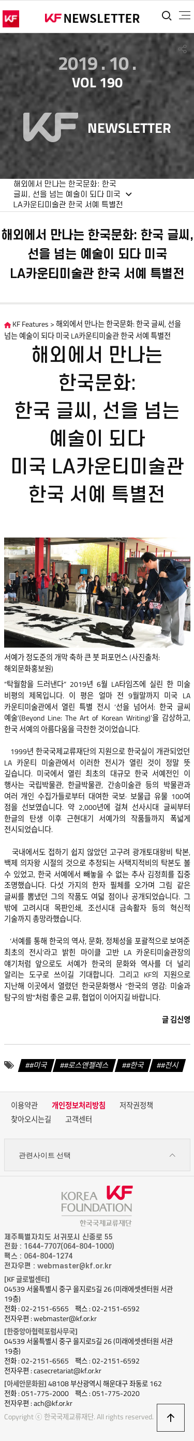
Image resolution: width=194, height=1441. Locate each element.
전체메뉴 (184, 15)
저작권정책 (136, 1105)
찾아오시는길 (31, 1119)
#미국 (38, 1065)
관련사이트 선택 (97, 1155)
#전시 (169, 1065)
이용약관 (24, 1105)
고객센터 (78, 1119)
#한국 (135, 1065)
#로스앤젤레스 (86, 1065)
